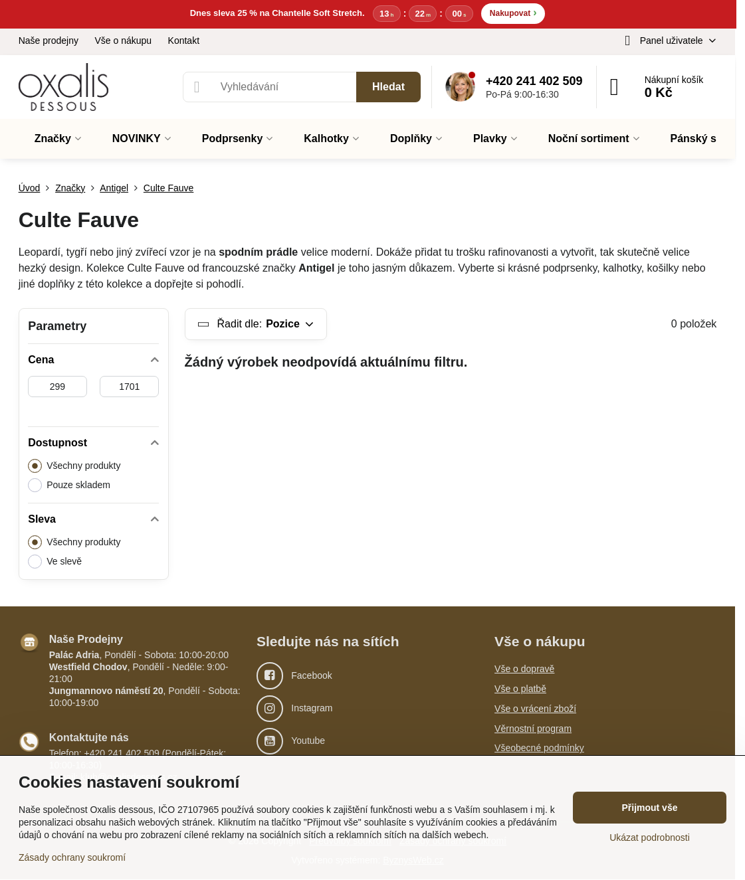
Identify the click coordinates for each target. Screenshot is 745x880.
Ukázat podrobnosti (649, 837)
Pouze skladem (69, 486)
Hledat (388, 87)
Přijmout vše (649, 807)
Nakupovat (513, 13)
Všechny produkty (74, 467)
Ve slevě (55, 562)
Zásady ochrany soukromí (72, 857)
